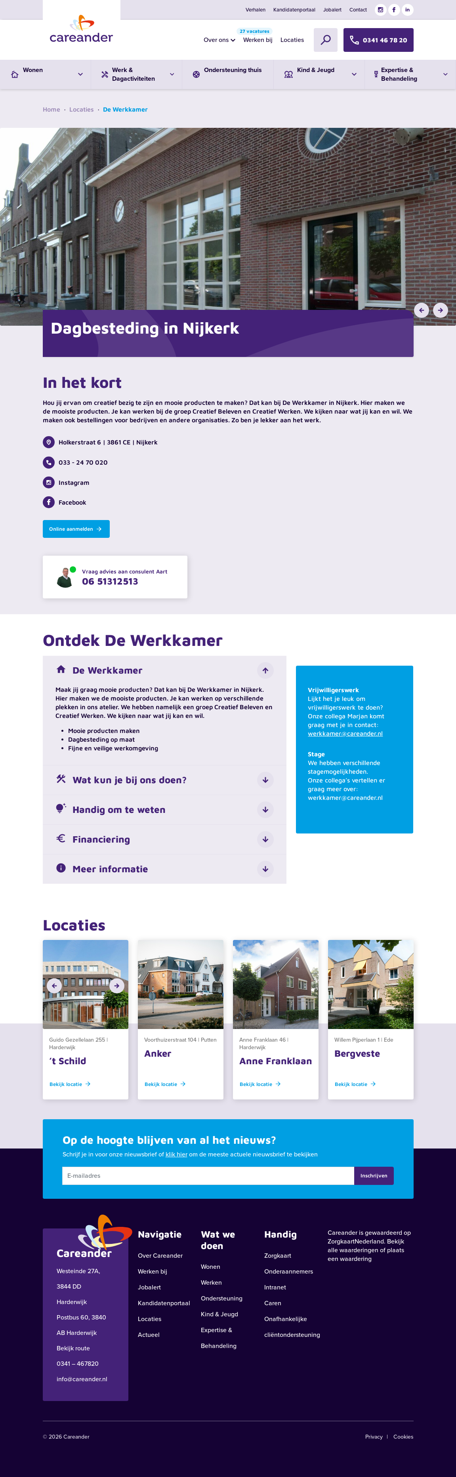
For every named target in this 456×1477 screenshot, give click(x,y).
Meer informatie (101, 869)
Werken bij (256, 37)
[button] (421, 310)
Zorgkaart (277, 1255)
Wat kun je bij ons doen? (121, 780)
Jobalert (332, 9)
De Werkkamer (99, 670)
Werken (211, 1282)
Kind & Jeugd (219, 1314)
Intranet (275, 1287)
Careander (342, 1232)
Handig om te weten (110, 809)
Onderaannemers (288, 1271)
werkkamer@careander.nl (345, 733)
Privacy (374, 1437)
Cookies (403, 1437)
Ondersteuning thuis (226, 71)
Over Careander (160, 1255)
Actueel (149, 1334)
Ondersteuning (221, 1298)
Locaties (292, 39)
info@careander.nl (82, 1379)
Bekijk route (73, 1348)
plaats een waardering (366, 1254)
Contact (358, 9)
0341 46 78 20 (378, 40)
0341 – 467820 (78, 1363)
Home (51, 109)
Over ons (216, 39)
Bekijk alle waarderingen (366, 1246)
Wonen (210, 1266)
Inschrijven (374, 1175)
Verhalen (255, 9)
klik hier (176, 1154)
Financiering (92, 839)
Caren (272, 1303)
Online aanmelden (75, 529)
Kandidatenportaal (294, 9)
